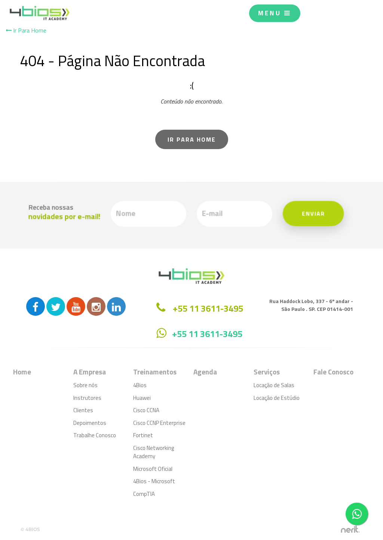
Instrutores (87, 398)
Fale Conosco (333, 371)
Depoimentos (89, 423)
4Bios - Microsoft (154, 481)
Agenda (205, 371)
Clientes (83, 410)
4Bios (140, 385)
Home (22, 371)
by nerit (350, 529)
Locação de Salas (274, 385)
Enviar (307, 213)
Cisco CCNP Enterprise (159, 423)
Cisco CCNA (146, 410)
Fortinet (143, 435)
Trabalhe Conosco (94, 435)
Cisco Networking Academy (153, 452)
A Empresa (89, 371)
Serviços (267, 371)
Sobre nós (85, 385)
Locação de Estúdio (277, 398)
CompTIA (144, 494)
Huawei (142, 398)
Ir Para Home (26, 30)
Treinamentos (155, 371)
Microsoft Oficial (152, 469)
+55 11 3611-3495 (207, 333)
